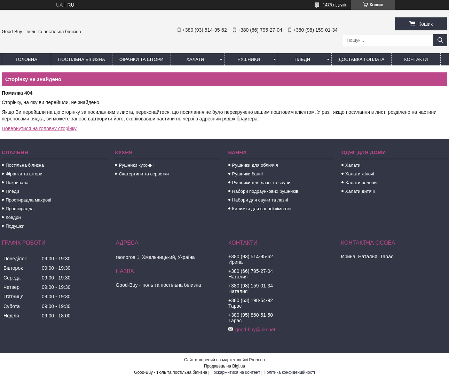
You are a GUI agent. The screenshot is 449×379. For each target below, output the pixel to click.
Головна (26, 59)
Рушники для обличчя (255, 165)
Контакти (416, 59)
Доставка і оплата (362, 59)
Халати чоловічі (361, 182)
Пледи (302, 59)
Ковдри (13, 217)
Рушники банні (247, 173)
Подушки (15, 226)
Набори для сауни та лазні (260, 200)
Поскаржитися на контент (235, 372)
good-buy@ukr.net (255, 329)
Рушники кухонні (136, 165)
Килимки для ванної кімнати (261, 208)
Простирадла (19, 208)
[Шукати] (440, 40)
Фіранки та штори (141, 59)
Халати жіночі (359, 173)
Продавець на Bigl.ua (224, 366)
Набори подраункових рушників (265, 191)
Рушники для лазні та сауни (261, 182)
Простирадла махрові (28, 200)
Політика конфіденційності (289, 372)
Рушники (249, 59)
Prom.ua (257, 359)
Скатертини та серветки (144, 173)
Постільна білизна (81, 59)
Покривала (17, 182)
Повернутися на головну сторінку (39, 128)
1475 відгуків (335, 4)
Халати (195, 59)
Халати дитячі (360, 191)
